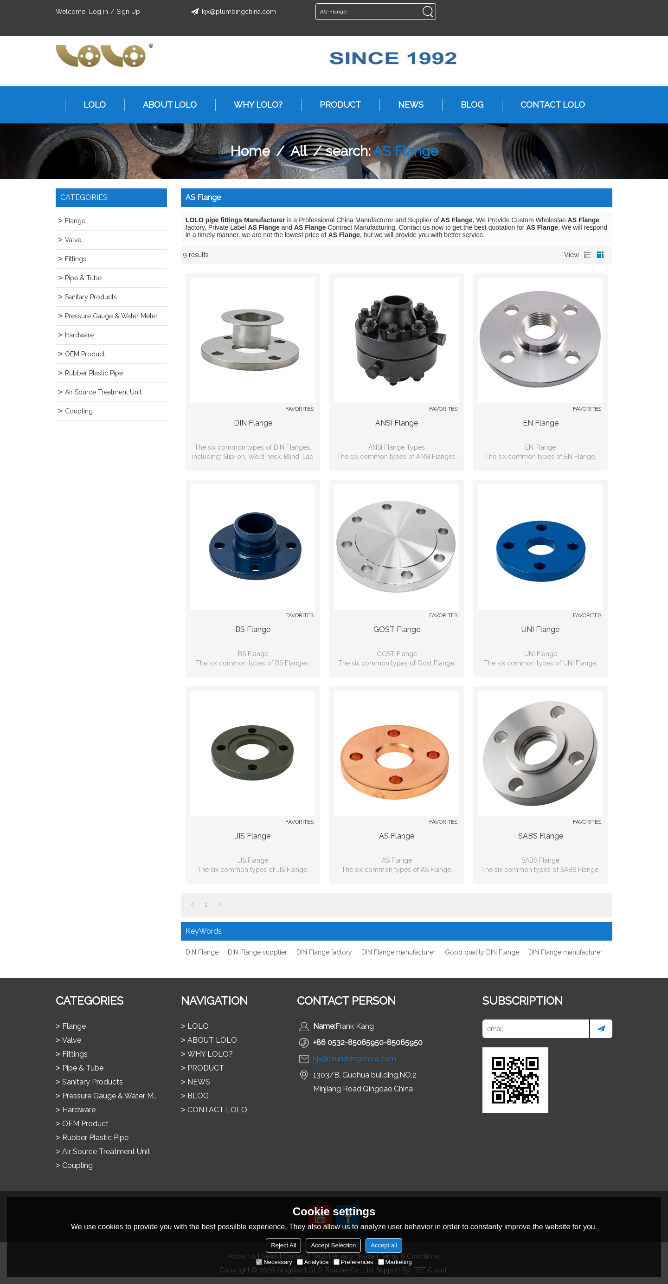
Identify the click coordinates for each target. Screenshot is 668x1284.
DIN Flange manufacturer (398, 952)
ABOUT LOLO (165, 105)
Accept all (384, 1245)
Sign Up (128, 11)
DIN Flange (253, 423)
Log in (98, 11)
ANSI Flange (396, 423)
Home (250, 151)
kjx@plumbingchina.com (232, 12)
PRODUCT (335, 105)
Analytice (313, 1261)
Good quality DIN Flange (482, 952)
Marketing (395, 1261)
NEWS (406, 105)
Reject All (283, 1245)
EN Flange (541, 423)
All (298, 151)
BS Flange (252, 629)
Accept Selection (333, 1245)
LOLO (90, 105)
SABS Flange (540, 836)
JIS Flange (252, 836)
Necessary (274, 1261)
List (587, 254)
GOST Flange (396, 629)
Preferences (353, 1261)
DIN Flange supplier (257, 952)
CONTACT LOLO (548, 105)
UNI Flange (540, 629)
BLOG (467, 105)
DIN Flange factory (324, 952)
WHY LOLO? (254, 105)
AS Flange (396, 836)
